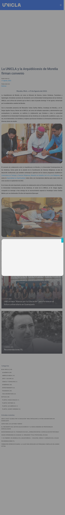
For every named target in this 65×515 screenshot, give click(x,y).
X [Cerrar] (62, 240)
